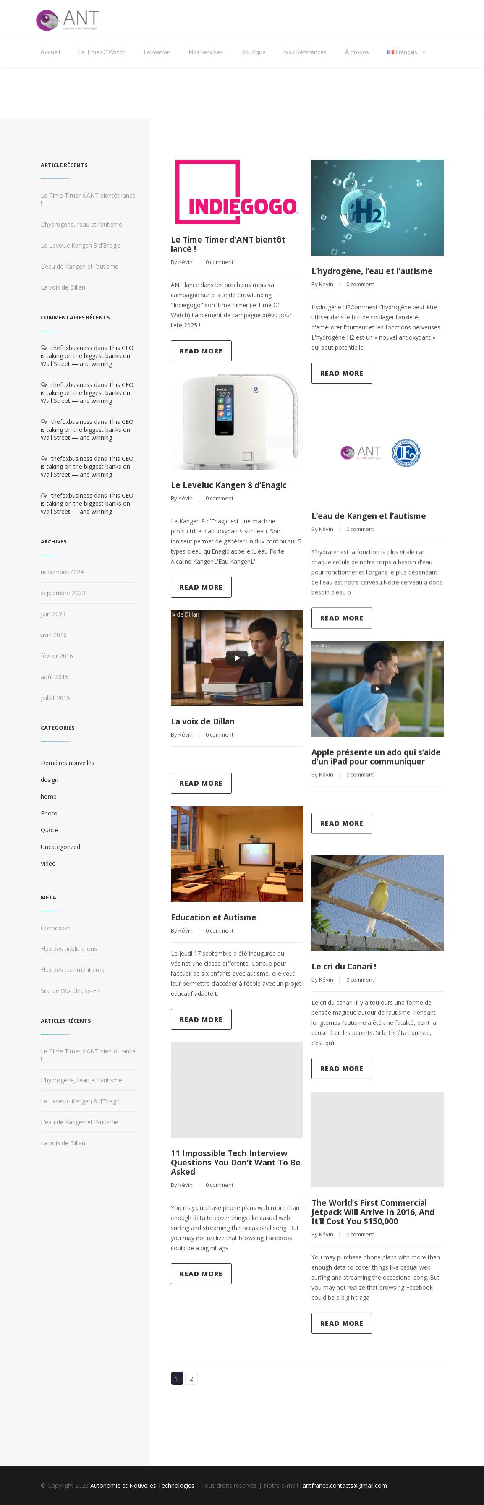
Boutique (253, 51)
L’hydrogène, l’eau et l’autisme (356, 275)
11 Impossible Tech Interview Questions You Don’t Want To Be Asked (234, 1162)
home (49, 796)
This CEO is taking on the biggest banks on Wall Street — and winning (87, 356)
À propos (357, 51)
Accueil (50, 51)
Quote (49, 830)
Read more (201, 350)
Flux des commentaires (72, 970)
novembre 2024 (62, 572)
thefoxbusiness (71, 348)
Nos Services (206, 51)
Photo (49, 813)
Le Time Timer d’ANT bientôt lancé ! (233, 244)
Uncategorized (60, 847)
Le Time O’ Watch (102, 51)
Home (373, 93)
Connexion (55, 928)
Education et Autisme (217, 917)
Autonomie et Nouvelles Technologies (142, 1485)
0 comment (219, 262)
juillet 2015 (55, 698)
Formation (157, 51)
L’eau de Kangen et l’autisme (373, 516)
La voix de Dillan (207, 721)
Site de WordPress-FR (70, 991)
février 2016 (57, 656)
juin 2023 (53, 614)
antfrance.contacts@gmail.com (345, 1485)
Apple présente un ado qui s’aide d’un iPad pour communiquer (368, 761)
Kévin (185, 262)
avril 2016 (54, 635)
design (49, 780)
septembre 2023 (63, 593)
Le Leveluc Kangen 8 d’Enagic (233, 485)
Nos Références (305, 51)
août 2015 (54, 677)
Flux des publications (69, 949)
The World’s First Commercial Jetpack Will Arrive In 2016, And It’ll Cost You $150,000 (375, 1212)
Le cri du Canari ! (347, 966)
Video (48, 863)
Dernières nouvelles (67, 763)
